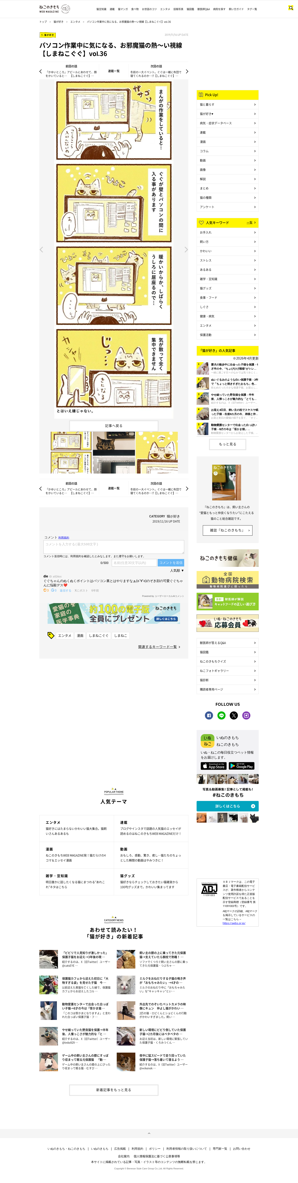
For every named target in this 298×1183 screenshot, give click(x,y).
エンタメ (165, 9)
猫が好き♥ (206, 114)
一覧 (249, 222)
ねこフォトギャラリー (214, 670)
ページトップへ (149, 1133)
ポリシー (155, 1148)
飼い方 (204, 241)
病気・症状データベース (216, 123)
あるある (205, 269)
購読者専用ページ (211, 689)
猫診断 (204, 680)
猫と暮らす (207, 104)
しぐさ (204, 307)
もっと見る (228, 443)
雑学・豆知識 (208, 279)
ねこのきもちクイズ (213, 661)
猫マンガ (123, 9)
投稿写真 (178, 9)
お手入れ (205, 232)
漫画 (80, 635)
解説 (203, 179)
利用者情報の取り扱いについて (186, 1148)
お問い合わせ (241, 1148)
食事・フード (208, 297)
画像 (203, 169)
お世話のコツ (149, 9)
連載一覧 (114, 71)
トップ (43, 22)
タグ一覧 (252, 9)
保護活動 (205, 335)
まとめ (204, 188)
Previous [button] (41, 249)
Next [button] (186, 249)
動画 (203, 160)
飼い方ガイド (236, 9)
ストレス (205, 260)
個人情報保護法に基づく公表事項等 (157, 1156)
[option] (113, 249)
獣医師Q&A (203, 9)
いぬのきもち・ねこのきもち (66, 1148)
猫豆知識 (101, 9)
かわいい (205, 251)
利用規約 (137, 1148)
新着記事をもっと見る (113, 1089)
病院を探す (219, 9)
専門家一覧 (220, 1148)
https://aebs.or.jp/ (234, 923)
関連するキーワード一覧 (157, 646)
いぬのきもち (99, 1148)
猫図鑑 (190, 9)
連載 (112, 9)
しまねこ (120, 635)
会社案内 (124, 1156)
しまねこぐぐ (99, 635)
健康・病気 (207, 316)
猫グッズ (205, 288)
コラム (204, 151)
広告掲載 (120, 1148)
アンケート (207, 207)
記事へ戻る (114, 425)
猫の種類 (205, 197)
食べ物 (135, 9)
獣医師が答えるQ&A (213, 643)
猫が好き (59, 22)
